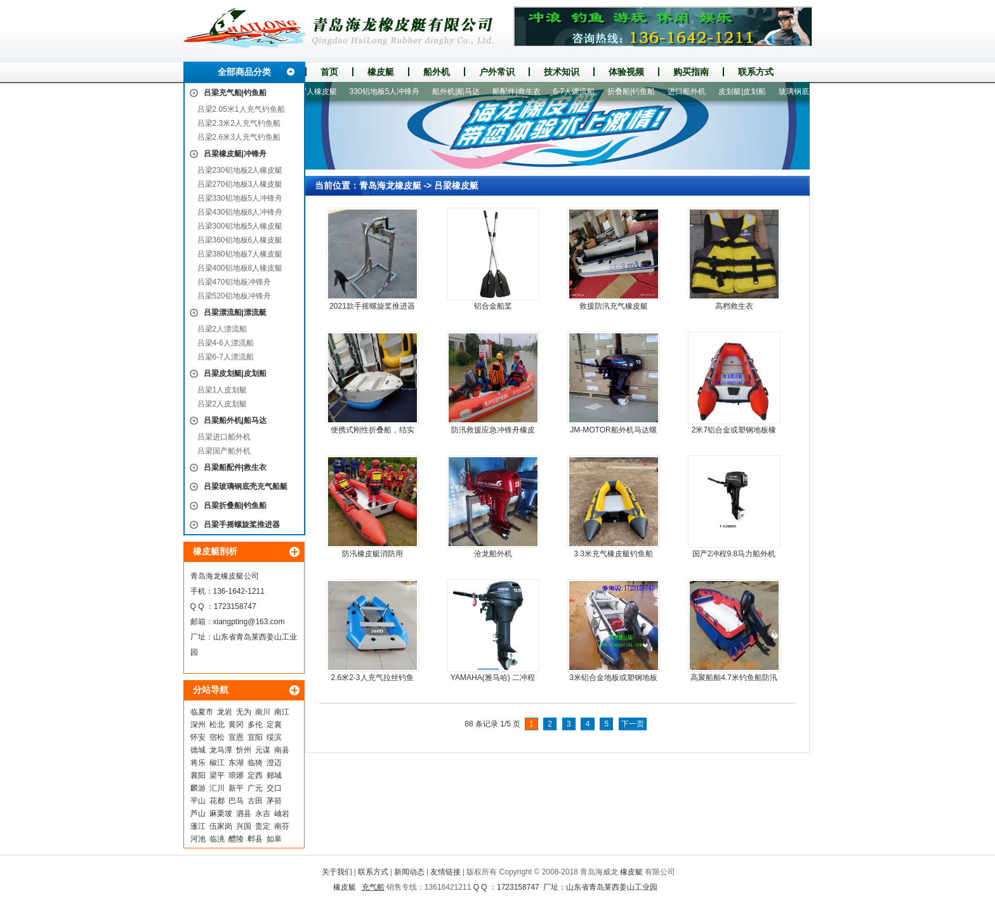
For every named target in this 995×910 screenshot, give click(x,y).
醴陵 (236, 838)
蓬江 (198, 826)
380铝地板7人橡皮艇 (306, 91)
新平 (236, 788)
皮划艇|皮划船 (746, 91)
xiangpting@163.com (249, 621)
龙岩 (224, 711)
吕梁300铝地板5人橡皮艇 (240, 226)
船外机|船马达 (460, 91)
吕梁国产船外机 (224, 450)
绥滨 (274, 737)
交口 (274, 788)
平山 (198, 800)
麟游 (198, 788)
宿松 (217, 737)
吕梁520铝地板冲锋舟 (234, 295)
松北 (217, 724)
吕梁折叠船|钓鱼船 (235, 505)
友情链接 (445, 871)
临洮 (217, 838)
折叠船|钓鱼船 (635, 91)
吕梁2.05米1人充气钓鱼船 (241, 109)
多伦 (255, 724)
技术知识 (561, 72)
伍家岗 (220, 826)
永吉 (262, 813)
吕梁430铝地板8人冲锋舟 (240, 212)
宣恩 (236, 737)
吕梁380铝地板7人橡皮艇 (240, 254)
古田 (255, 800)
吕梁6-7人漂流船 (225, 356)
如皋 (274, 838)
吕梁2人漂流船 (222, 329)
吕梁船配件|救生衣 (235, 467)
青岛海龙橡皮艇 (390, 185)
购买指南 (691, 72)
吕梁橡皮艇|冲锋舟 (235, 153)
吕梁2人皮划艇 (222, 403)
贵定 (262, 826)
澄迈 (274, 762)
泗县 (243, 813)
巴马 (236, 800)
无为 (243, 711)
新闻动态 (409, 871)
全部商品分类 (244, 72)
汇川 (217, 788)
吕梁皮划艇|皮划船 (235, 373)
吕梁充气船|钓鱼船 (235, 92)
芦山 (198, 813)
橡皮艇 (380, 72)
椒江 (217, 762)
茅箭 (274, 800)
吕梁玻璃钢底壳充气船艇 (245, 486)
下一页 (632, 723)
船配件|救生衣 (520, 91)
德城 (198, 750)
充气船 (373, 887)
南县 (281, 750)
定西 (255, 775)
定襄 (274, 724)
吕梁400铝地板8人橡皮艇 (240, 268)
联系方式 (756, 72)
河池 (198, 838)
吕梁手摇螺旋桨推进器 (242, 524)
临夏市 (201, 711)
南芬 (281, 826)
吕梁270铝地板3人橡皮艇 (240, 184)
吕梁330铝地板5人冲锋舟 (240, 198)
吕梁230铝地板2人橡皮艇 (240, 170)
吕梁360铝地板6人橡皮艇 (240, 240)
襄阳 (198, 775)
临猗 (255, 762)
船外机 (436, 72)
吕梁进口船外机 (224, 436)
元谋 (262, 750)
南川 (262, 711)
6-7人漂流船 (578, 91)
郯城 (274, 775)
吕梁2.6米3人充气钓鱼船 (238, 137)
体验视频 (626, 72)
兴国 (243, 826)
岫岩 (281, 813)
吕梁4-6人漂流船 (225, 342)
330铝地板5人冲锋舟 (389, 91)
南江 (281, 711)
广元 (255, 788)
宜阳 (255, 737)
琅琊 (236, 775)
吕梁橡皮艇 (456, 185)
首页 (329, 72)
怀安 (198, 737)
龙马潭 (220, 750)
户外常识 (497, 72)
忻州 (243, 750)
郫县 (255, 838)
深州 (198, 724)
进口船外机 (691, 91)
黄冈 (236, 724)
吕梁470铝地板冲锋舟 (234, 282)
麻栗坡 (220, 813)
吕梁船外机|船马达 (235, 420)
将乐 (198, 762)
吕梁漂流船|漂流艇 (235, 312)
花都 (217, 800)
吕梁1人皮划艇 (222, 389)
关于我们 (337, 871)
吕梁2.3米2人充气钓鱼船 (238, 123)
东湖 (236, 762)
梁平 (217, 775)
